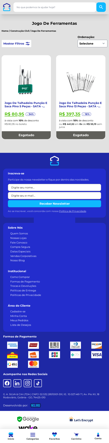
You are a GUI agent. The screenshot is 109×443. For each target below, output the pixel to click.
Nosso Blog (17, 260)
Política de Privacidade (72, 211)
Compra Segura (20, 246)
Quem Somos (19, 233)
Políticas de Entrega (23, 290)
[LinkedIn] (17, 383)
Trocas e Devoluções (23, 285)
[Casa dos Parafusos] (6, 7)
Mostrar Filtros (16, 44)
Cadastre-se (17, 311)
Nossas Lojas (18, 238)
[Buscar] (101, 7)
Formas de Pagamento (25, 281)
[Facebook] (7, 383)
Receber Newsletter (54, 203)
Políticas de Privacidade (25, 295)
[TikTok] (38, 383)
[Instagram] (28, 383)
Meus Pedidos (19, 320)
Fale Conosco (18, 242)
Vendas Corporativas (23, 256)
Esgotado (26, 135)
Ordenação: (86, 37)
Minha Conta (18, 316)
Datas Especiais (20, 251)
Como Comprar (20, 277)
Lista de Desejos (20, 324)
